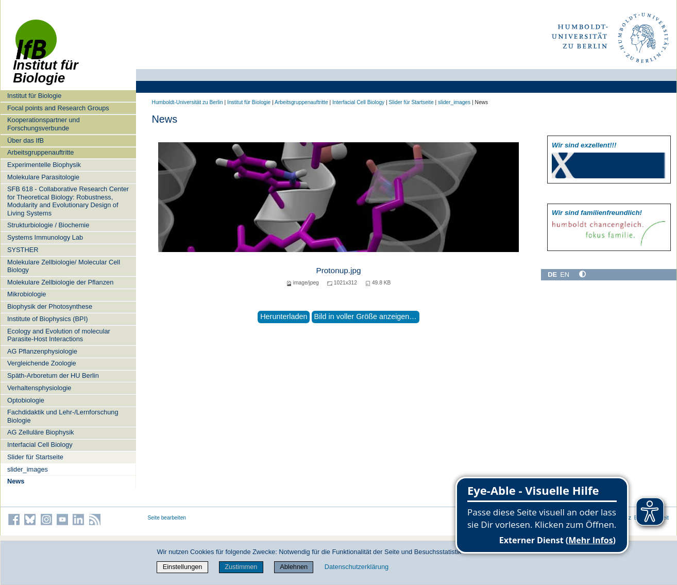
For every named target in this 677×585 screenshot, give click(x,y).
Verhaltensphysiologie (39, 388)
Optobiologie (25, 400)
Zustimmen (241, 567)
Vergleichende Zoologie (41, 363)
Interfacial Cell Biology (40, 444)
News (15, 481)
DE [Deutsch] (552, 274)
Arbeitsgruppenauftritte (40, 152)
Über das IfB (25, 140)
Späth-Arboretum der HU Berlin (53, 375)
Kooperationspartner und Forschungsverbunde (43, 123)
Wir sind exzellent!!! (584, 145)
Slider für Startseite (35, 457)
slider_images (27, 469)
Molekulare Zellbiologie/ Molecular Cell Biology (63, 266)
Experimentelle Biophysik (44, 165)
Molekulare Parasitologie (43, 177)
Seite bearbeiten (167, 518)
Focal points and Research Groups (58, 108)
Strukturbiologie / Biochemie (48, 225)
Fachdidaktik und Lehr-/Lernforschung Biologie (63, 416)
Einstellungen (182, 567)
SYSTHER (22, 250)
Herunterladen (283, 316)
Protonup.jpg (338, 270)
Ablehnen (294, 567)
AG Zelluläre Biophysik (40, 432)
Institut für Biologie (34, 95)
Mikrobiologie (26, 294)
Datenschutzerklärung (356, 567)
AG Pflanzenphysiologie (42, 351)
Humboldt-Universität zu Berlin (187, 102)
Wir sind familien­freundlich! (597, 212)
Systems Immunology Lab (45, 237)
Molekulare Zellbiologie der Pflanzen (60, 282)
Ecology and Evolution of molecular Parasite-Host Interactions (58, 335)
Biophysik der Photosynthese (49, 306)
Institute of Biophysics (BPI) (47, 319)
